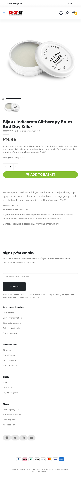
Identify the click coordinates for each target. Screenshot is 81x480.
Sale (5, 382)
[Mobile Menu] (5, 13)
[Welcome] (67, 13)
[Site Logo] (15, 13)
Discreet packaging (12, 323)
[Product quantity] (10, 167)
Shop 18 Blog (9, 355)
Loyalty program (10, 392)
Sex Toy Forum (9, 360)
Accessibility (9, 424)
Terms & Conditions (12, 414)
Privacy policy (9, 419)
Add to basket (42, 174)
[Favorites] (61, 13)
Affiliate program (11, 409)
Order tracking (10, 333)
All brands (7, 387)
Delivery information (12, 317)
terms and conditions (16, 297)
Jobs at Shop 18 (10, 365)
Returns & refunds (11, 328)
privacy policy (33, 297)
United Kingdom (13, 3)
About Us (7, 350)
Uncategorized (18, 157)
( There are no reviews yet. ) (27, 131)
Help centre (8, 312)
